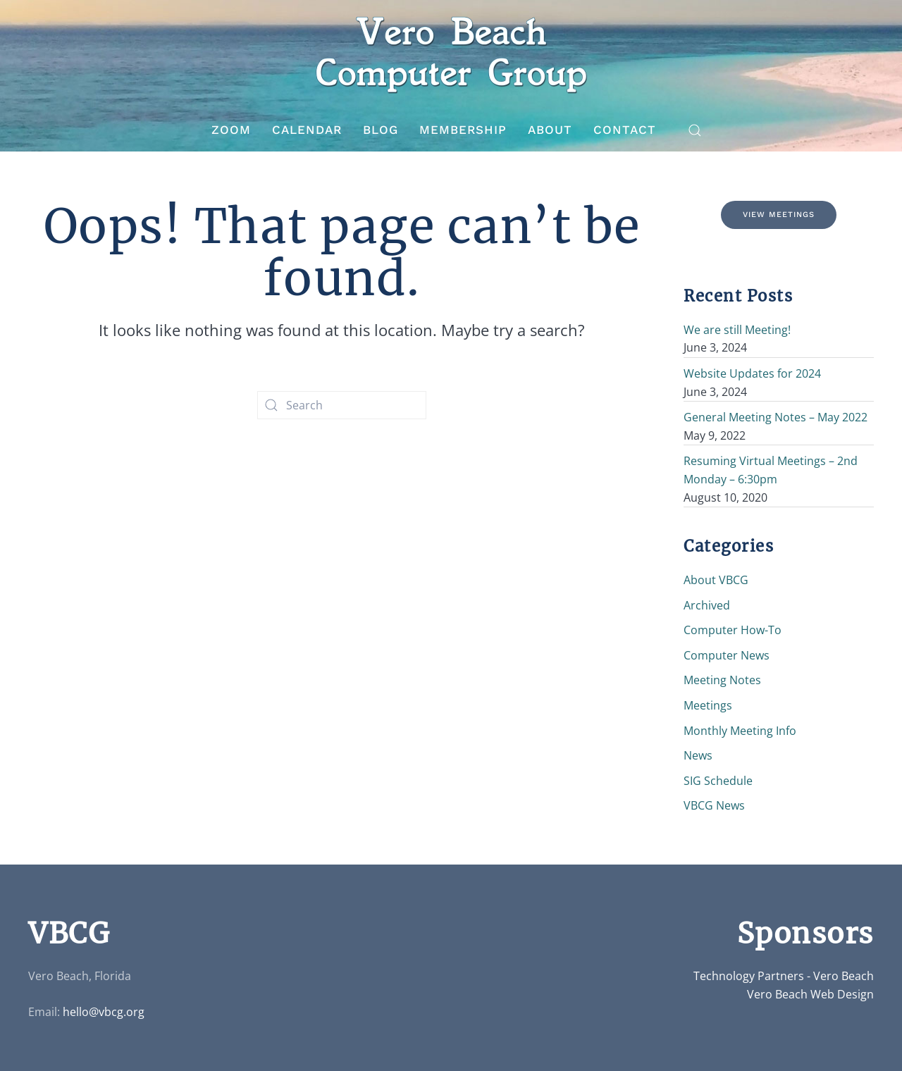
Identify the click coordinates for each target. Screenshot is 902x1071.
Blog (380, 130)
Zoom (231, 130)
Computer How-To (732, 630)
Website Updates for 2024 (752, 373)
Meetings (708, 705)
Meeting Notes (722, 680)
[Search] (341, 405)
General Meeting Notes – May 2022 (775, 417)
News (698, 755)
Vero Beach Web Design (810, 994)
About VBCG (716, 580)
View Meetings (779, 214)
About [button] (550, 130)
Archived (707, 605)
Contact (624, 130)
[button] (695, 130)
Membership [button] (463, 130)
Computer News (727, 655)
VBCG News (714, 805)
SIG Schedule (718, 780)
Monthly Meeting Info (740, 730)
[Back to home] (451, 54)
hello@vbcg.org (103, 1012)
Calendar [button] (307, 130)
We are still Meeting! (737, 330)
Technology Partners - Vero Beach (783, 976)
